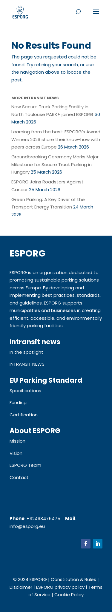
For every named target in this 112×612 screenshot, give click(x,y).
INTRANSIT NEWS (27, 364)
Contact (19, 477)
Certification (24, 415)
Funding (18, 402)
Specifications (25, 390)
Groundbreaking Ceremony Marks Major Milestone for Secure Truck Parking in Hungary (55, 164)
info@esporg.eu (27, 526)
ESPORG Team (25, 465)
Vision (16, 453)
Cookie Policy (69, 594)
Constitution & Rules (73, 579)
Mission (17, 441)
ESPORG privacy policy (60, 587)
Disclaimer (21, 587)
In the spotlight (26, 352)
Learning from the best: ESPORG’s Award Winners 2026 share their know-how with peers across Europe (55, 139)
